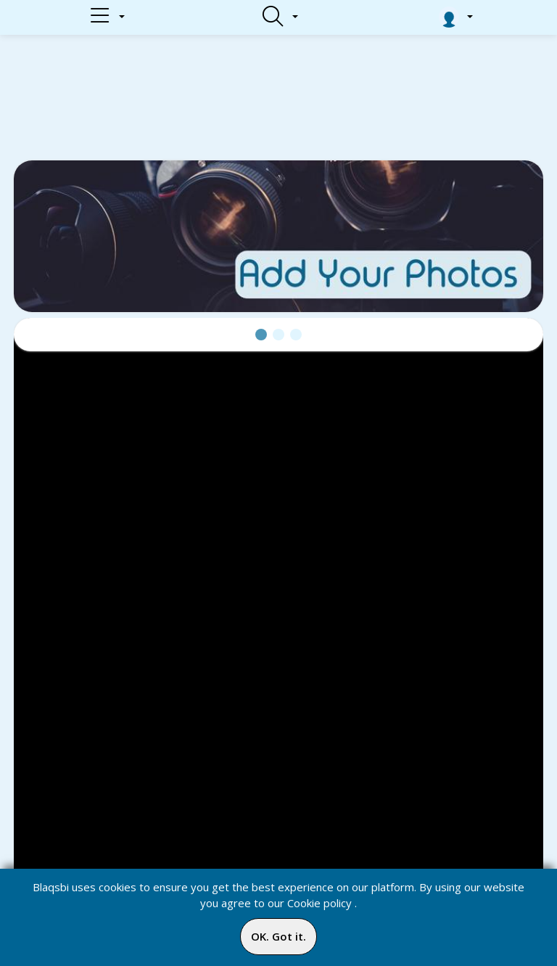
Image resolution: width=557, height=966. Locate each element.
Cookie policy (319, 903)
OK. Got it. (278, 936)
